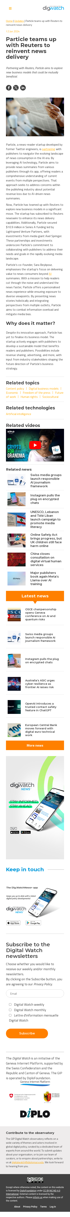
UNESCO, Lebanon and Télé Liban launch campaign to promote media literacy (45, 519)
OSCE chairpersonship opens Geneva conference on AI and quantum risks (40, 614)
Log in (53, 1206)
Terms (43, 1206)
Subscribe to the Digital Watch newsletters (28, 950)
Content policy (15, 388)
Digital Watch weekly (26, 1004)
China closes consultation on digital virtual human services (45, 559)
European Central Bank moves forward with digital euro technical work (41, 730)
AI (50, 273)
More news (35, 745)
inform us (37, 1197)
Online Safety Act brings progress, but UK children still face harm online (46, 540)
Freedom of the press (36, 392)
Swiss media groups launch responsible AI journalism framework (46, 480)
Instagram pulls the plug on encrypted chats (45, 499)
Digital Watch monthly (27, 1009)
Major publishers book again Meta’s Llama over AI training (44, 578)
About (17, 1206)
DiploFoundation (28, 1190)
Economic (12, 392)
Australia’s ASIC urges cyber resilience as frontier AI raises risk (40, 684)
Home (9, 21)
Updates (19, 21)
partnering (48, 149)
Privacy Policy (43, 984)
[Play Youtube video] (35, 445)
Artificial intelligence (18, 414)
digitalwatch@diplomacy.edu (28, 1162)
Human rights (29, 396)
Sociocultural (50, 396)
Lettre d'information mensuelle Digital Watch (33, 1018)
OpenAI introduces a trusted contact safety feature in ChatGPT (40, 707)
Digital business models (44, 388)
